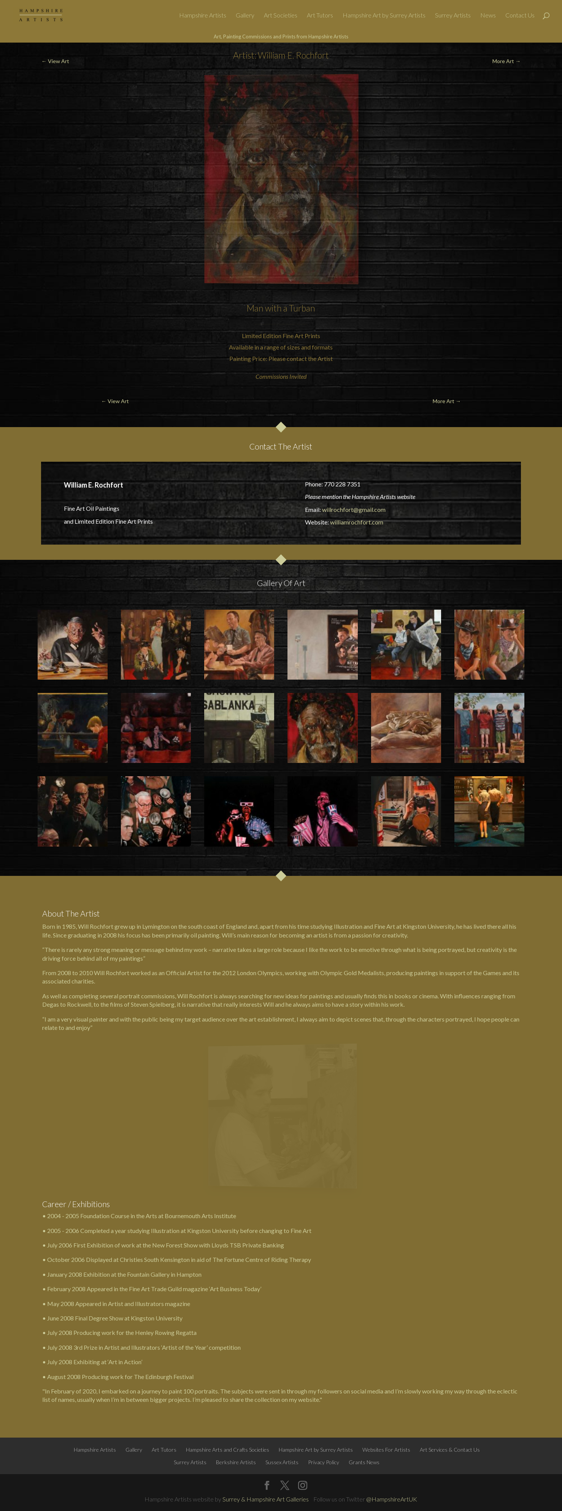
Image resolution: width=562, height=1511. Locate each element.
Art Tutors (320, 16)
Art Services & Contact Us (450, 1449)
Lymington (156, 926)
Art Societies (280, 16)
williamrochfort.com (356, 522)
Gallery (245, 16)
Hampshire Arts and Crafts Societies (227, 1449)
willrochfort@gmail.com (354, 509)
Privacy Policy (323, 1462)
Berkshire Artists (236, 1462)
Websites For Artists (386, 1449)
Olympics (270, 972)
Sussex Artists (281, 1462)
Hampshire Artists (202, 16)
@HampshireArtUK (391, 1499)
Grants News (364, 1462)
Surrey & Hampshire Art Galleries (265, 1499)
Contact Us (520, 16)
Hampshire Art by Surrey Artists (384, 16)
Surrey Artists (453, 16)
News (488, 16)
